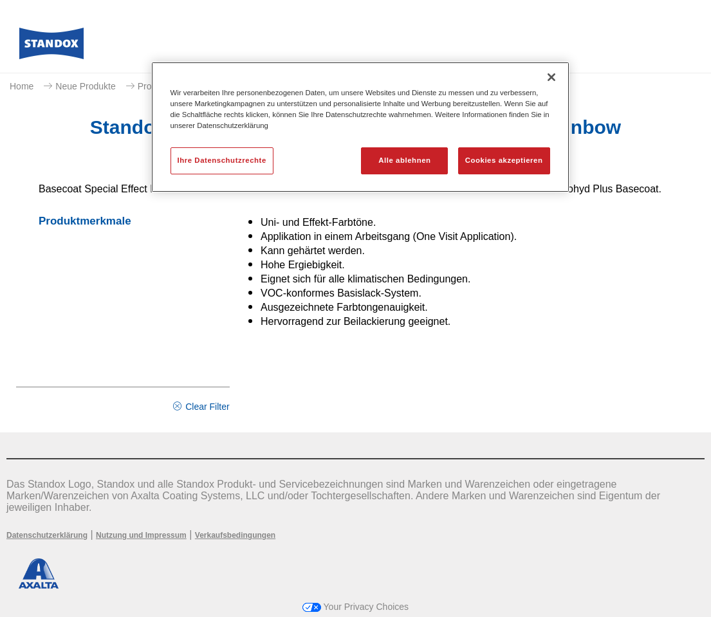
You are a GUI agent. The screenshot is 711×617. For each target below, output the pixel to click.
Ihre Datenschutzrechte (222, 160)
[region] (360, 127)
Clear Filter (207, 406)
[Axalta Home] (51, 47)
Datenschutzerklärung (47, 535)
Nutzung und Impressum (141, 535)
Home (21, 86)
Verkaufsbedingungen (235, 535)
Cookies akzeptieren (504, 160)
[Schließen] (551, 77)
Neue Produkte (85, 86)
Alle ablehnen (404, 160)
